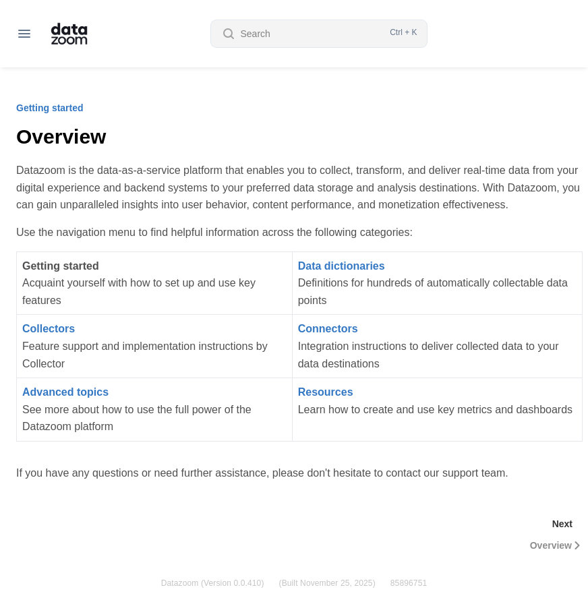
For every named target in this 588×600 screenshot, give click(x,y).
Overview (556, 545)
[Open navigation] (24, 34)
